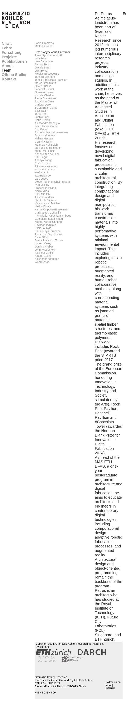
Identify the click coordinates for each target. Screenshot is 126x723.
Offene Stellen (14, 75)
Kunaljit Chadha (44, 95)
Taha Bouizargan (45, 76)
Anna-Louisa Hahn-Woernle (51, 132)
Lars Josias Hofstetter (48, 147)
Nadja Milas (42, 191)
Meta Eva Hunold (45, 150)
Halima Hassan (44, 138)
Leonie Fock (42, 116)
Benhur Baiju (42, 64)
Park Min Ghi (42, 194)
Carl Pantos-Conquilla (48, 212)
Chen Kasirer (43, 163)
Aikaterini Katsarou (46, 166)
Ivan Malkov (42, 184)
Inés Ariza (40, 58)
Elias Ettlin (41, 110)
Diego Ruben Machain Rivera (52, 181)
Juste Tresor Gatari (46, 126)
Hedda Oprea (43, 206)
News (7, 43)
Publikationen (14, 61)
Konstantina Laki (45, 169)
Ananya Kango (43, 160)
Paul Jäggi (41, 157)
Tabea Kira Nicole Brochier (51, 79)
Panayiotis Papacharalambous (53, 215)
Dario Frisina (42, 120)
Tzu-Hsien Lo (43, 175)
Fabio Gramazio (44, 43)
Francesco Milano (45, 187)
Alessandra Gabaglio (47, 123)
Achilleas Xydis (44, 252)
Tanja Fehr (41, 113)
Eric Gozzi (41, 129)
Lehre (7, 48)
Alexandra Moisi (44, 197)
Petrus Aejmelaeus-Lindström (52, 52)
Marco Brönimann (45, 82)
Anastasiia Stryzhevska (49, 234)
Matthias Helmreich (46, 144)
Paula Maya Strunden (48, 231)
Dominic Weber (44, 246)
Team (7, 70)
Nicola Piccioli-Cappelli (48, 221)
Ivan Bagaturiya (44, 61)
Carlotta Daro (43, 104)
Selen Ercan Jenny (46, 107)
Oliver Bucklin (43, 86)
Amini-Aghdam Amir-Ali (48, 55)
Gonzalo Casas (44, 92)
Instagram (110, 688)
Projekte (9, 57)
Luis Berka (41, 70)
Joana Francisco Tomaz (49, 240)
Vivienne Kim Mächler (48, 203)
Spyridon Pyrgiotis (45, 224)
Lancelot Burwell (45, 89)
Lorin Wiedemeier (45, 249)
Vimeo (108, 685)
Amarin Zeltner (43, 255)
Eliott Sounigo (43, 228)
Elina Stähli (41, 237)
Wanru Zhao (42, 262)
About (7, 66)
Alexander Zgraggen (47, 258)
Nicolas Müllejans (45, 200)
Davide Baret (42, 67)
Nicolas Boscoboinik (47, 73)
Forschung (12, 52)
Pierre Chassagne (45, 98)
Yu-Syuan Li (42, 172)
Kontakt (9, 79)
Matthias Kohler (44, 46)
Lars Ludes (41, 178)
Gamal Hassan (44, 141)
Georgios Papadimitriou (49, 218)
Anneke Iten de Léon (47, 153)
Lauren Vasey (43, 243)
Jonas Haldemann (45, 135)
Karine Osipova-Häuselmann (52, 209)
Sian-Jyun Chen (44, 101)
